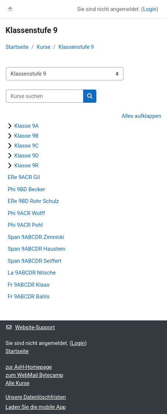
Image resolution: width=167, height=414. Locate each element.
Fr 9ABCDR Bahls (28, 296)
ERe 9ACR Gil (24, 177)
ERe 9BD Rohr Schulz (33, 201)
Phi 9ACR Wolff (26, 213)
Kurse (43, 47)
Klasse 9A (26, 126)
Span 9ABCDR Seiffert (35, 261)
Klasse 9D (26, 155)
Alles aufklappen (141, 116)
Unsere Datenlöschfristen (35, 397)
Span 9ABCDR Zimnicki (36, 237)
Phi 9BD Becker (26, 189)
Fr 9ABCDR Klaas (28, 285)
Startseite (17, 47)
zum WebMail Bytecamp (34, 375)
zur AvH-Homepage (28, 367)
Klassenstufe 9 (76, 47)
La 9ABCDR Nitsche (32, 272)
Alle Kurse (17, 383)
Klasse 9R (26, 165)
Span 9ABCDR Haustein (36, 249)
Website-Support (30, 327)
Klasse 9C (26, 145)
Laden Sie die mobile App (35, 407)
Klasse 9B (26, 135)
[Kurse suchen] (45, 96)
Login (149, 9)
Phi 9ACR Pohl (25, 225)
